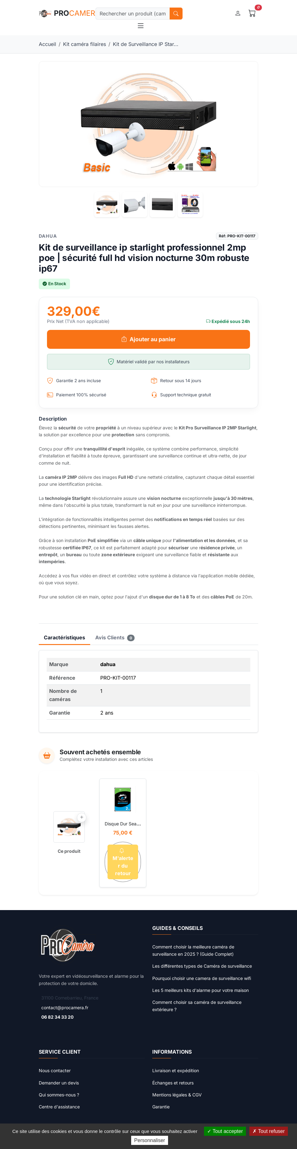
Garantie (161, 1106)
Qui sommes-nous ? (59, 1094)
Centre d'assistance (59, 1106)
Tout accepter (225, 1131)
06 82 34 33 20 (57, 1017)
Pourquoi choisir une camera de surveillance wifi (201, 978)
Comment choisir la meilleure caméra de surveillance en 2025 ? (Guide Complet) (193, 950)
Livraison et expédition (175, 1070)
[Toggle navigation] (141, 26)
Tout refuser (269, 1131)
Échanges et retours (173, 1082)
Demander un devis (59, 1082)
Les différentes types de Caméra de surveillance (202, 966)
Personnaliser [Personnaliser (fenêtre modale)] (149, 1140)
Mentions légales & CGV (177, 1094)
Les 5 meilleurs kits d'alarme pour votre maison (200, 990)
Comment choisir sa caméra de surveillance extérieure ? (197, 1005)
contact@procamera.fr (64, 1007)
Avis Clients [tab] (115, 637)
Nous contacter (55, 1070)
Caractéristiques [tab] (64, 637)
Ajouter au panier (148, 339)
